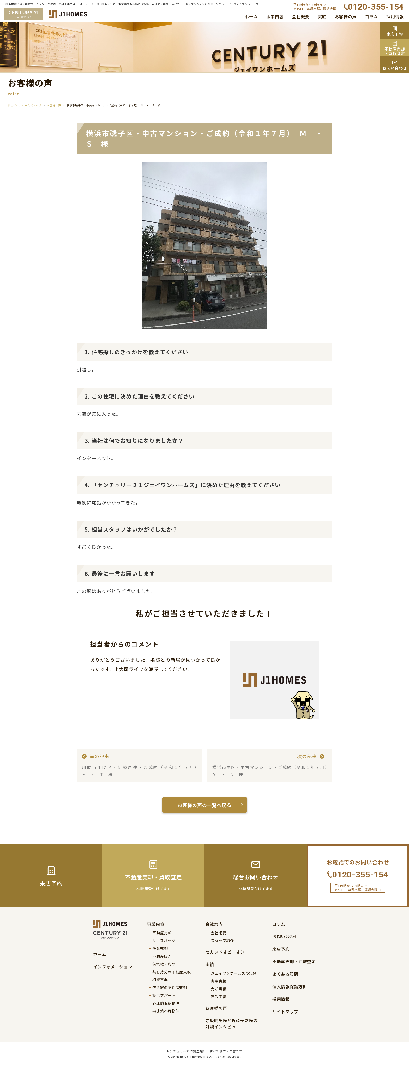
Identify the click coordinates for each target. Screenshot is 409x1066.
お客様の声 (346, 16)
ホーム (251, 16)
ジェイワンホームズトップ (24, 105)
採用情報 (395, 16)
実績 (322, 16)
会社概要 (300, 16)
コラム (371, 16)
